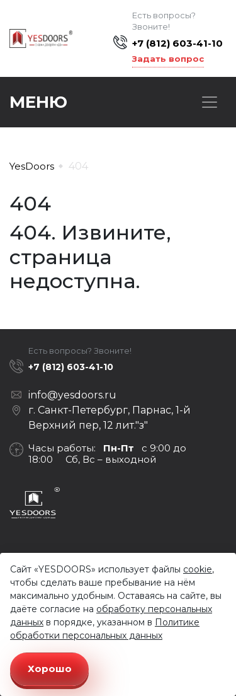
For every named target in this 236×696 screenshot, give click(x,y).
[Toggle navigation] (210, 102)
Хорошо (50, 669)
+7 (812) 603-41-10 (177, 43)
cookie (197, 569)
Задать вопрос (168, 59)
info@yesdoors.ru (72, 395)
